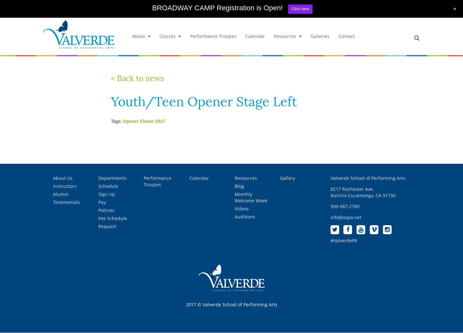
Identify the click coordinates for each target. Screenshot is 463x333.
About (141, 36)
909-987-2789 (345, 206)
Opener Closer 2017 (144, 121)
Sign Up (106, 194)
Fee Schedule (112, 218)
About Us (63, 178)
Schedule (108, 186)
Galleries (320, 36)
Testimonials (66, 202)
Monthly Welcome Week (251, 197)
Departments (112, 178)
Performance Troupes (213, 36)
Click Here (300, 9)
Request (107, 226)
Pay (102, 202)
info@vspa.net (346, 217)
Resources (288, 36)
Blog (239, 186)
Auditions (245, 217)
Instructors (65, 186)
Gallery (287, 178)
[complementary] (416, 297)
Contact (347, 36)
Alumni (60, 194)
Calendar (255, 36)
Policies (106, 210)
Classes (170, 36)
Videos (242, 209)
